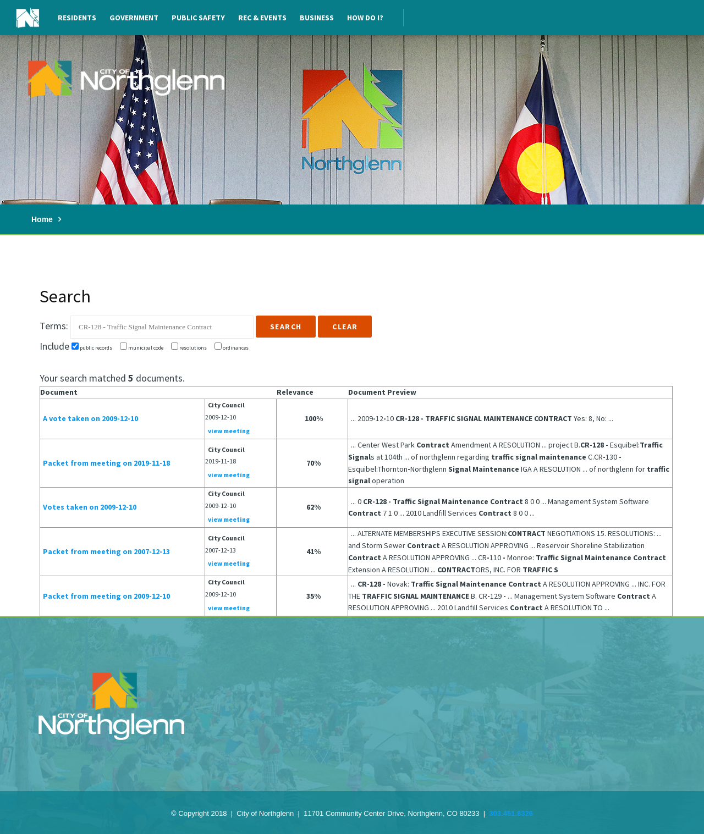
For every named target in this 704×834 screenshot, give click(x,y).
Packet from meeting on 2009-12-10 (106, 596)
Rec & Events (262, 18)
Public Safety (198, 18)
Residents (77, 18)
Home (42, 219)
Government (133, 18)
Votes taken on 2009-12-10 (89, 507)
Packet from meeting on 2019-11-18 (106, 463)
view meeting (229, 431)
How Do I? (365, 18)
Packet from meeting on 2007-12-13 (106, 551)
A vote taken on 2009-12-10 (90, 418)
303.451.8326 (511, 813)
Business (317, 18)
